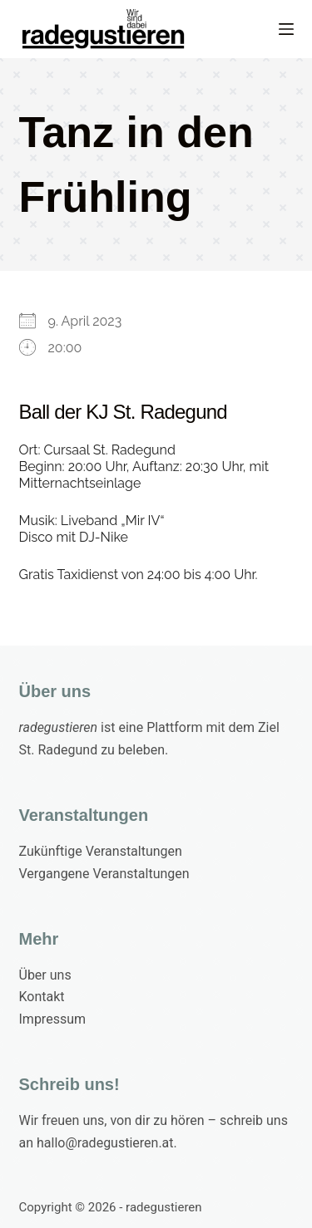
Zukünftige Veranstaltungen (100, 851)
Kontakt (42, 997)
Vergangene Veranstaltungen (104, 874)
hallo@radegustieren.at (105, 1143)
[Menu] (286, 29)
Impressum (53, 1019)
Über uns (45, 975)
